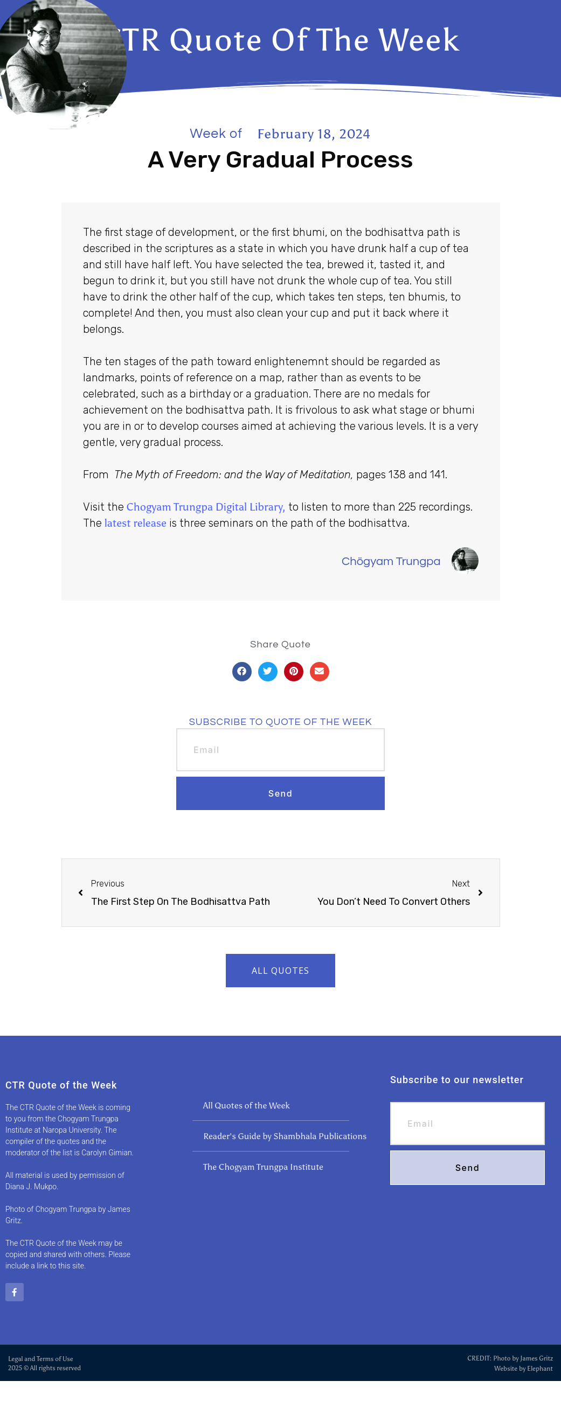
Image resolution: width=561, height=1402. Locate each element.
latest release (136, 523)
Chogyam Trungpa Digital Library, (206, 506)
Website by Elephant (523, 1368)
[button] (242, 671)
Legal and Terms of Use (40, 1358)
